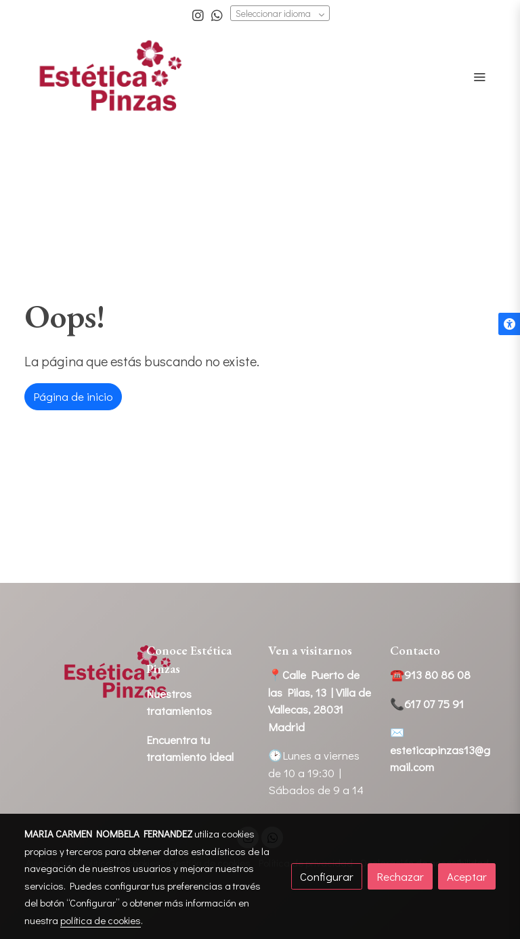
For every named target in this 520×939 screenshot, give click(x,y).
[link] (111, 77)
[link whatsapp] (217, 14)
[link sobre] (77, 672)
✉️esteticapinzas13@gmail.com (440, 749)
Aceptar (467, 876)
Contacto (415, 650)
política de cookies (100, 920)
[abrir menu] (479, 76)
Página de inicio (73, 396)
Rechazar (400, 876)
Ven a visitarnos (310, 650)
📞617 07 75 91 (427, 704)
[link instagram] (198, 14)
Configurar (326, 876)
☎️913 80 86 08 (430, 674)
